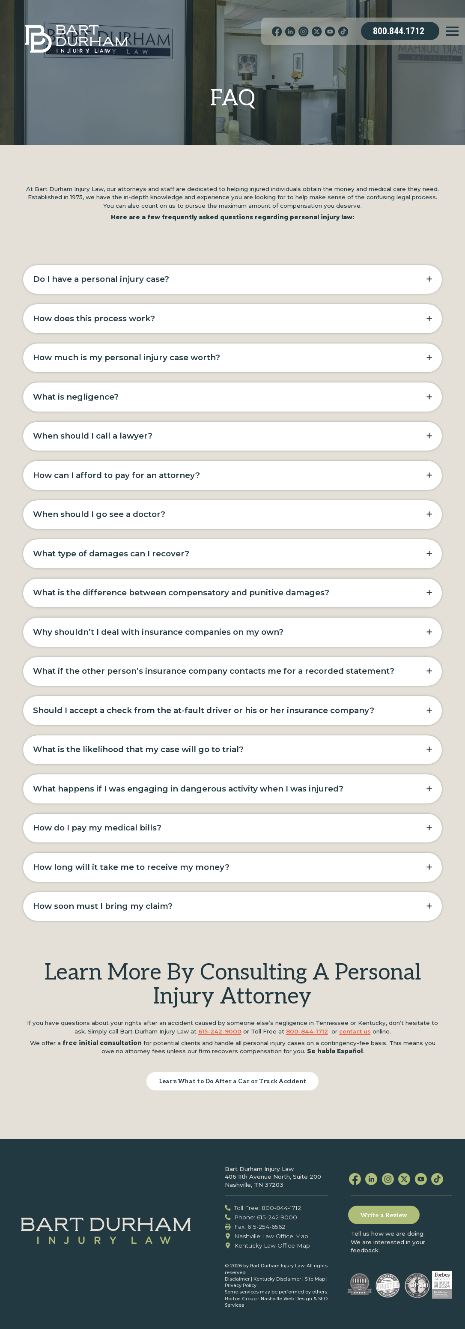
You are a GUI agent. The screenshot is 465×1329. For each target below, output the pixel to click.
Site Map (315, 1279)
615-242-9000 (219, 1031)
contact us (355, 1031)
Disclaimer (237, 1279)
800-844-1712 (307, 1031)
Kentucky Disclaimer (277, 1279)
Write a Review (384, 1215)
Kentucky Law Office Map (267, 1245)
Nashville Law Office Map (267, 1236)
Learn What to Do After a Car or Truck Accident (232, 1081)
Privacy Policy (240, 1285)
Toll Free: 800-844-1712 (263, 1207)
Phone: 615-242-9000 (261, 1217)
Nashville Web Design (286, 1299)
